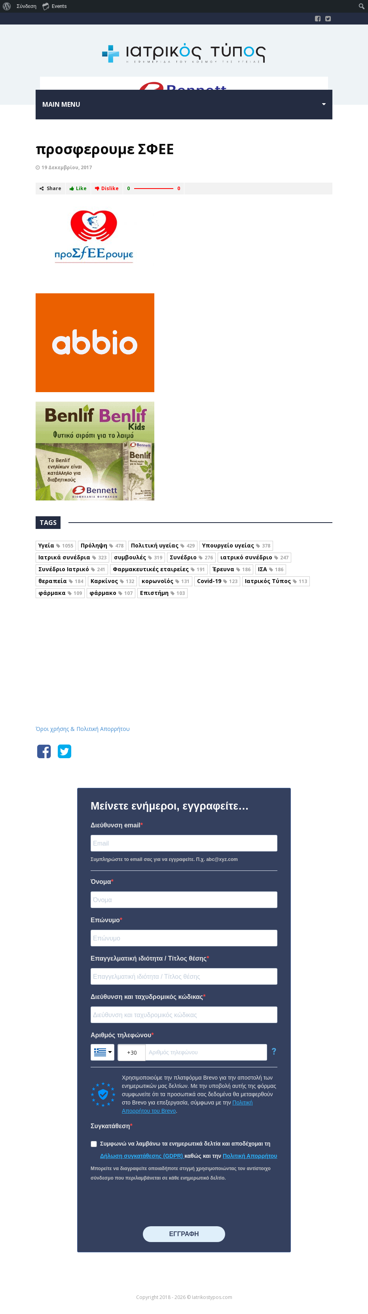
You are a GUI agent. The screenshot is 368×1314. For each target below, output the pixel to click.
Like (78, 188)
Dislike (107, 188)
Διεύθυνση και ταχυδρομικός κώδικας (147, 996)
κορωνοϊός (166, 581)
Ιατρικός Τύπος (276, 581)
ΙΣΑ (270, 569)
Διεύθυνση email (115, 825)
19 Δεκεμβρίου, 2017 (67, 167)
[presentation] (151, 1204)
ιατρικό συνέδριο (254, 557)
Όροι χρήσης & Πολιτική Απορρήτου (83, 729)
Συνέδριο (191, 557)
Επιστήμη (162, 593)
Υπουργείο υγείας (236, 545)
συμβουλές (138, 557)
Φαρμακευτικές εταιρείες (159, 569)
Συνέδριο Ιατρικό (71, 569)
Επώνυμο (105, 920)
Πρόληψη (102, 545)
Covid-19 (217, 581)
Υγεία (55, 545)
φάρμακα (60, 593)
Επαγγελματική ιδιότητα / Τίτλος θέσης (149, 958)
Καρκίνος (112, 581)
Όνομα (101, 881)
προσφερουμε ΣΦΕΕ (105, 149)
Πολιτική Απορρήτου (250, 1156)
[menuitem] (7, 6)
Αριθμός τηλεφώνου (121, 1035)
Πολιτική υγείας (163, 545)
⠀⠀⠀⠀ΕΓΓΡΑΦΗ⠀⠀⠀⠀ (184, 1234)
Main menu (61, 104)
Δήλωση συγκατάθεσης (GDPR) (142, 1156)
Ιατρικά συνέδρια (72, 557)
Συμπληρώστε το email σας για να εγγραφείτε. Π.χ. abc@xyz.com (164, 859)
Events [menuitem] (54, 6)
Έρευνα (231, 569)
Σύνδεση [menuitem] (26, 6)
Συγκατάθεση (110, 1126)
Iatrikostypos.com (184, 641)
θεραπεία (60, 581)
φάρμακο (111, 593)
